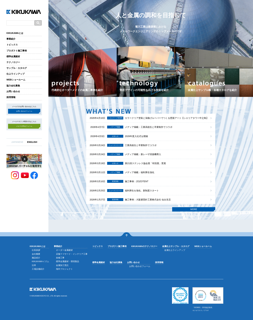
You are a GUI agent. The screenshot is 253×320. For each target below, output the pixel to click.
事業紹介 (10, 39)
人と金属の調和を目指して (151, 23)
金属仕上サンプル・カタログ (175, 246)
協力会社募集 (13, 85)
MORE (193, 209)
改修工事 (60, 257)
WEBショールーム (15, 79)
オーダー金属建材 (64, 250)
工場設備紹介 (38, 269)
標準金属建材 (13, 56)
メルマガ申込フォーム (24, 126)
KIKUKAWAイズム (40, 261)
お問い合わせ (13, 91)
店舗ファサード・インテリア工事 (71, 254)
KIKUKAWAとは (14, 33)
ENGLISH (32, 142)
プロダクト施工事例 (16, 50)
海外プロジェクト (64, 269)
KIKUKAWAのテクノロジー (144, 246)
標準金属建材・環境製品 (67, 261)
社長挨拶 (36, 250)
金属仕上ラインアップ (174, 250)
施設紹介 (36, 257)
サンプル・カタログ (16, 68)
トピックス (12, 44)
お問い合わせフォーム (24, 111)
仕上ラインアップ (15, 74)
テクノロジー (13, 62)
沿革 (34, 265)
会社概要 (36, 254)
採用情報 (10, 97)
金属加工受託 (62, 265)
